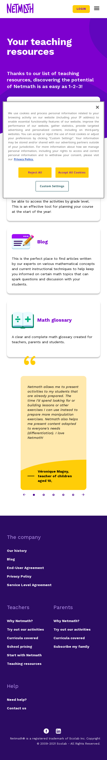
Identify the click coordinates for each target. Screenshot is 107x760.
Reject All (35, 172)
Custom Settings (52, 186)
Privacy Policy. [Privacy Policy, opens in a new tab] (24, 159)
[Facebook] (49, 731)
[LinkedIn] (58, 731)
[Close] (97, 107)
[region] (53, 149)
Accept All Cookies (71, 172)
